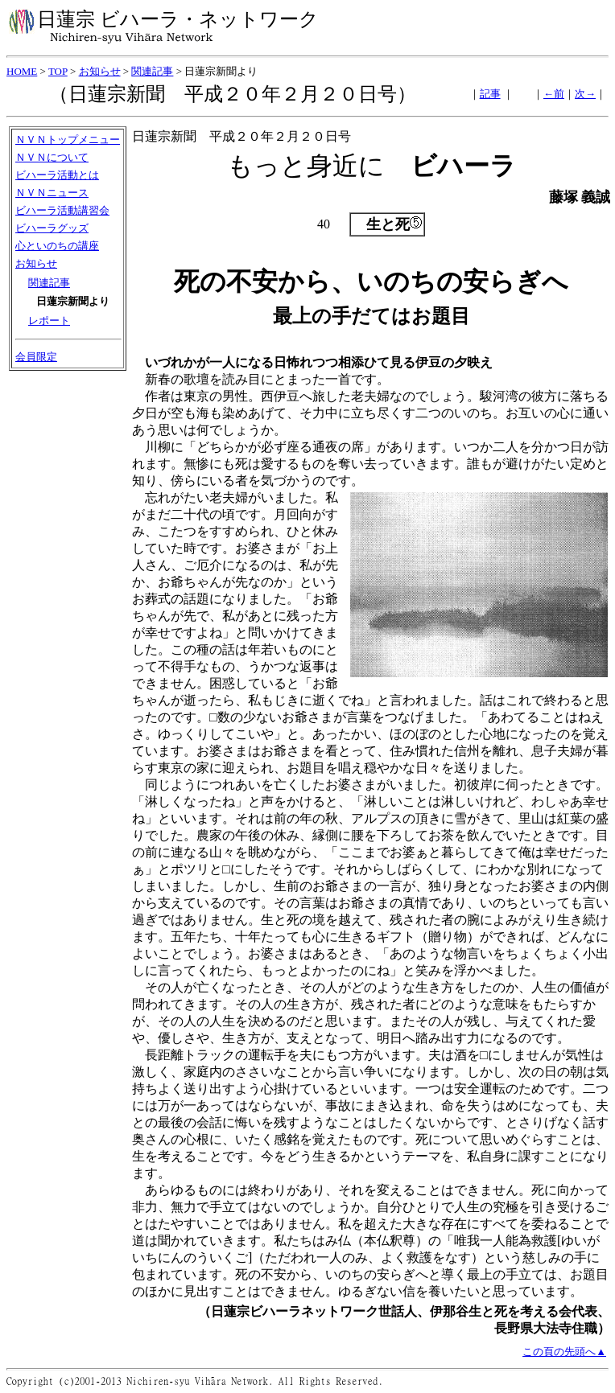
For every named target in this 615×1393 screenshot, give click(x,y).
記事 (490, 94)
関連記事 (152, 71)
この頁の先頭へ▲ (564, 1352)
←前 (553, 94)
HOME (21, 71)
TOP (58, 71)
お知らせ (100, 71)
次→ (585, 94)
